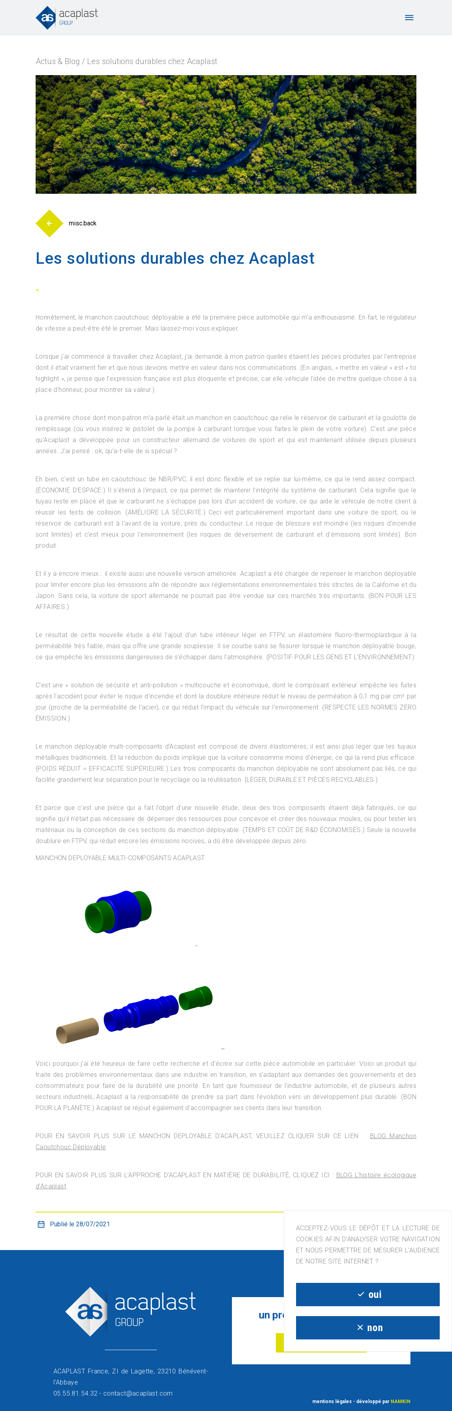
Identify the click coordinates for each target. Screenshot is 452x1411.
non (368, 1327)
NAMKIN (400, 1401)
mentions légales (332, 1401)
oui (368, 1294)
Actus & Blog (58, 61)
